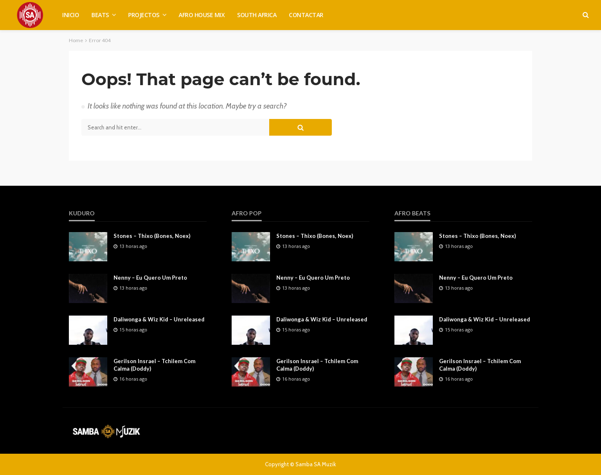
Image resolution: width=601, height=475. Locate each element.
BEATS (100, 15)
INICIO (70, 15)
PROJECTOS (143, 15)
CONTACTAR (306, 15)
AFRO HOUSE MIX (202, 15)
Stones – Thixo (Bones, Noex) (152, 235)
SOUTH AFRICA (256, 15)
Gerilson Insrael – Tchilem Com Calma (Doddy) (154, 365)
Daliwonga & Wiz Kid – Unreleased (159, 319)
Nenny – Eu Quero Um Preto (150, 277)
